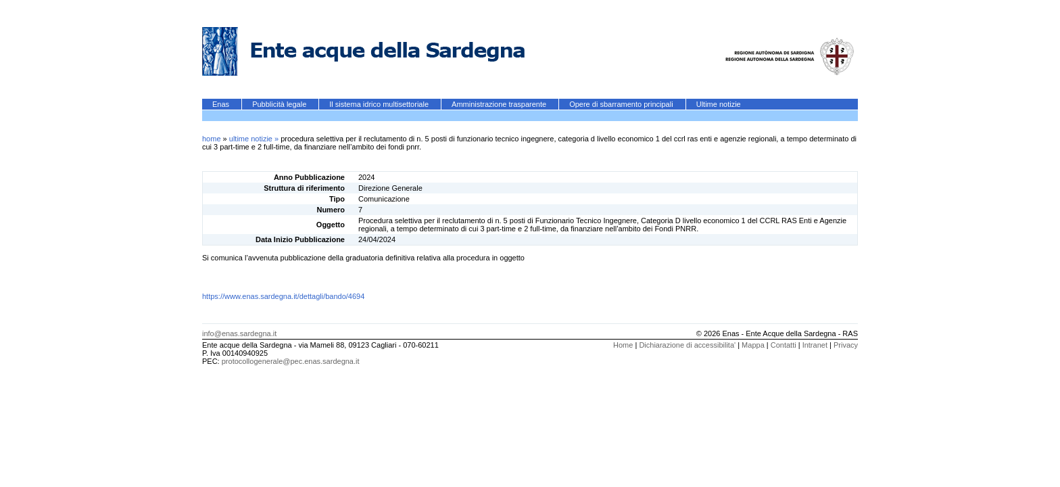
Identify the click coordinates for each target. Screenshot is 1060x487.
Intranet (814, 345)
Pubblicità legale (280, 104)
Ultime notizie (718, 104)
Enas (221, 104)
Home (623, 345)
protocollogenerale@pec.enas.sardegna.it (291, 361)
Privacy (846, 345)
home (211, 139)
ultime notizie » (255, 139)
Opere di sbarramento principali (622, 104)
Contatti (783, 345)
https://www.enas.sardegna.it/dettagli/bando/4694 (283, 296)
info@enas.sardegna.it (239, 333)
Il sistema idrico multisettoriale (380, 104)
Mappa (753, 345)
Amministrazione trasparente (500, 104)
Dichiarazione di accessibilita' (687, 345)
